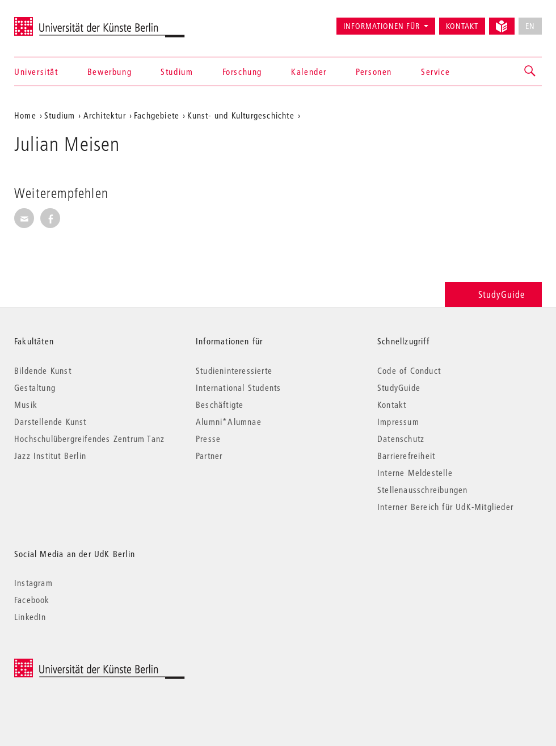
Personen (374, 71)
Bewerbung (109, 71)
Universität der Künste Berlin (58, 21)
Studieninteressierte (234, 370)
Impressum (398, 421)
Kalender (309, 71)
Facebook (32, 599)
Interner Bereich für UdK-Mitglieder (445, 506)
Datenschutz (400, 438)
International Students (238, 387)
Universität (36, 71)
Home (25, 115)
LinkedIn (30, 616)
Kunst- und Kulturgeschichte (240, 115)
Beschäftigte (219, 404)
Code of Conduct (409, 370)
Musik (25, 404)
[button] (530, 71)
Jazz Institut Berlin (50, 455)
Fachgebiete (156, 115)
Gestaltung (35, 387)
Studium (177, 71)
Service (435, 71)
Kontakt (462, 26)
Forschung (242, 71)
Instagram (33, 582)
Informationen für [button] (381, 26)
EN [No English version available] (530, 26)
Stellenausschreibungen (422, 489)
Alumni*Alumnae (229, 421)
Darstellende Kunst (50, 421)
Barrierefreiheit (406, 455)
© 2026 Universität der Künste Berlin (73, 664)
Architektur (104, 115)
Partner (209, 455)
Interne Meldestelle (415, 472)
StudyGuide (493, 294)
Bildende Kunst (42, 370)
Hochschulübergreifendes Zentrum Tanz (89, 438)
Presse (208, 438)
